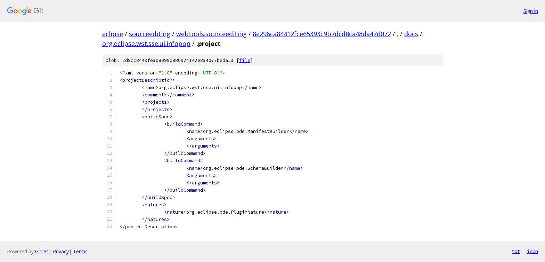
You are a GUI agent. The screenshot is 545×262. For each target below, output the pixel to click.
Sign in (530, 11)
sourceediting (149, 34)
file (244, 60)
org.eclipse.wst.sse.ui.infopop (146, 43)
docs (411, 34)
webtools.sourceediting (211, 34)
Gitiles (42, 251)
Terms (80, 251)
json (532, 251)
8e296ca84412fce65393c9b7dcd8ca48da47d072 (322, 34)
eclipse (112, 34)
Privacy (61, 251)
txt (516, 251)
